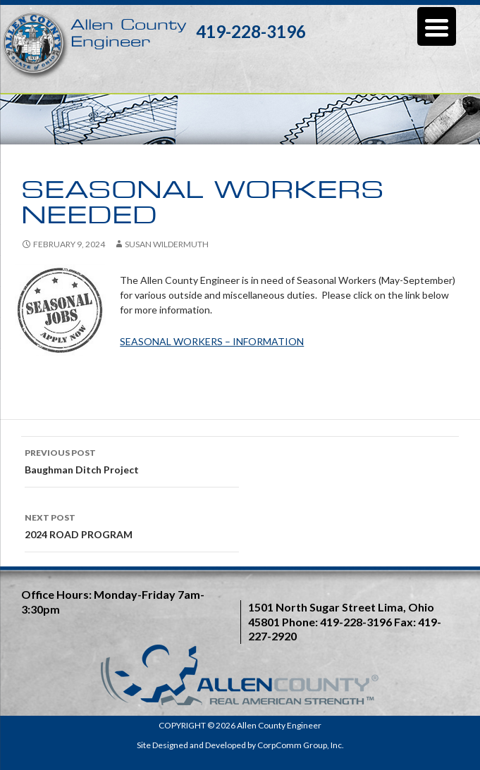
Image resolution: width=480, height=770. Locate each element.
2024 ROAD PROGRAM (132, 524)
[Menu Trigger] (436, 26)
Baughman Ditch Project (132, 460)
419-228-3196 (251, 31)
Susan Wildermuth (167, 244)
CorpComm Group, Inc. (300, 745)
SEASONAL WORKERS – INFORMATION (212, 341)
